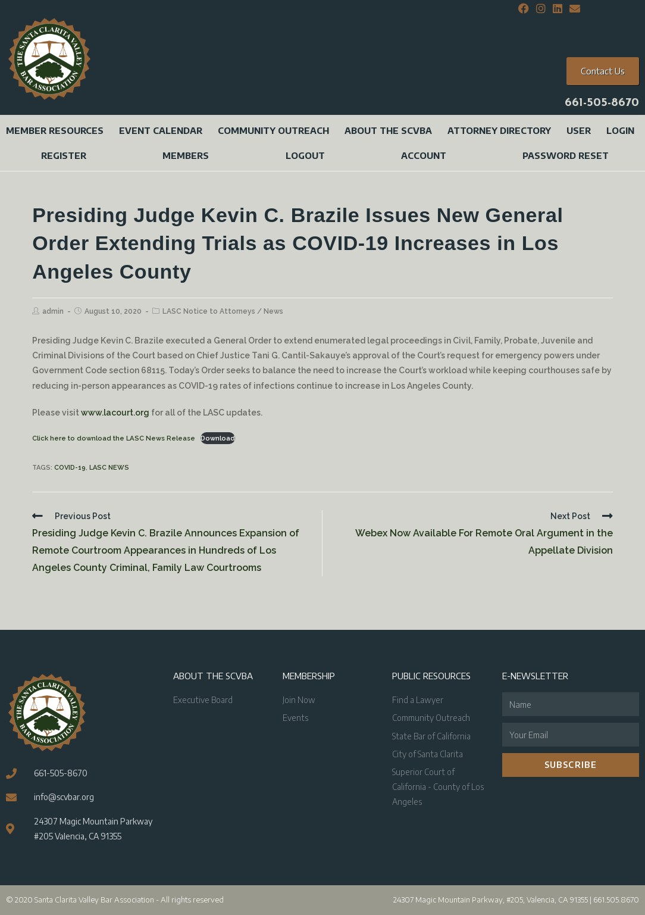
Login (620, 130)
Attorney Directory (499, 130)
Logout (305, 155)
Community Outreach (273, 130)
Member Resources (55, 130)
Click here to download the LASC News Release (113, 438)
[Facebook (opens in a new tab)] (524, 9)
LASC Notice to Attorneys (208, 311)
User (578, 130)
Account (423, 155)
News (273, 311)
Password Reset (565, 155)
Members (185, 155)
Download (218, 438)
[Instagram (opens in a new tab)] (541, 9)
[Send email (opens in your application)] (573, 9)
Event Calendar (160, 130)
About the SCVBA (388, 130)
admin (53, 311)
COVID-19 (70, 467)
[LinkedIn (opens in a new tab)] (557, 9)
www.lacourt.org (115, 412)
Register (63, 155)
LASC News (109, 467)
